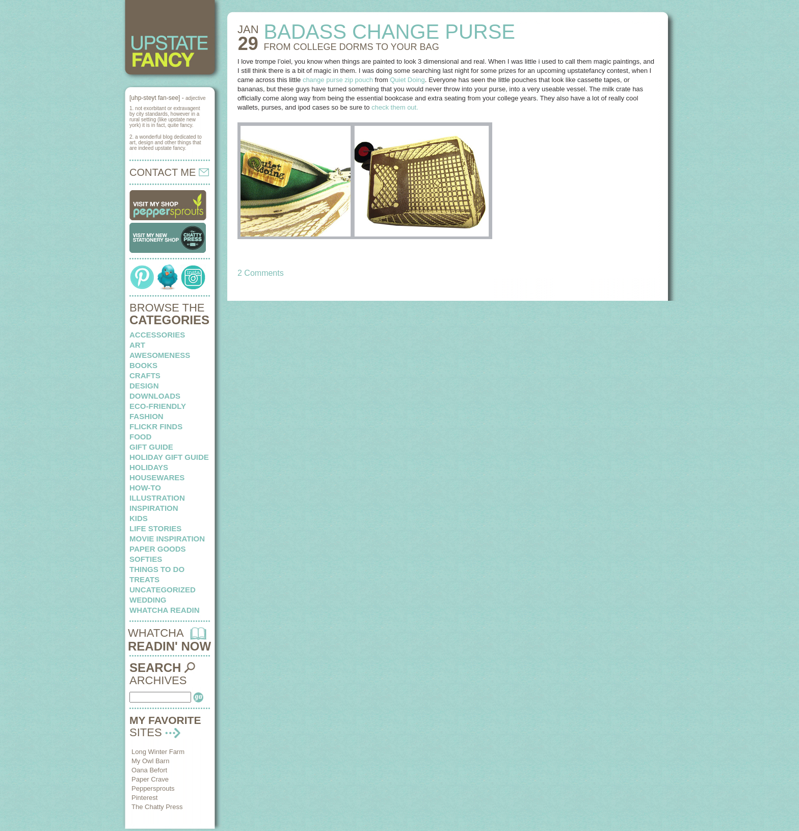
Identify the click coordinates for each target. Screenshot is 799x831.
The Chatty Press (156, 807)
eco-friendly (157, 406)
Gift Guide (151, 447)
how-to (145, 487)
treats (144, 579)
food (140, 436)
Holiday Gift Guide (169, 457)
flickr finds (155, 426)
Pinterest (144, 797)
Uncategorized (162, 589)
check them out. (394, 107)
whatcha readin (164, 610)
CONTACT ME (169, 172)
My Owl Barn (150, 761)
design (144, 385)
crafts (145, 375)
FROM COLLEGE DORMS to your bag (351, 47)
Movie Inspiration (167, 538)
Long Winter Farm (157, 752)
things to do (156, 569)
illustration (157, 498)
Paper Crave (150, 779)
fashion (146, 416)
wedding (148, 599)
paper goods (157, 548)
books (143, 365)
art (137, 345)
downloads (154, 396)
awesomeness (159, 355)
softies (145, 559)
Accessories (157, 334)
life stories (155, 528)
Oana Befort (149, 770)
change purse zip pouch (338, 80)
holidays (148, 467)
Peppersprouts (153, 788)
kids (138, 518)
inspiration (153, 508)
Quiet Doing (407, 80)
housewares (156, 477)
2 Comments (260, 273)
